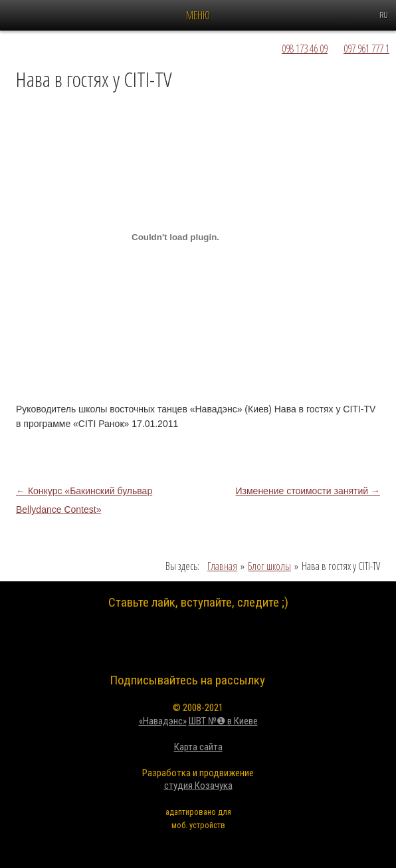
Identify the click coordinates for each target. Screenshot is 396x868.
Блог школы (269, 566)
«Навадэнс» (163, 721)
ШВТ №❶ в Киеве (223, 721)
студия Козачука (198, 786)
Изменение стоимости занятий (308, 491)
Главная (222, 566)
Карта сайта (198, 747)
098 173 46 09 (305, 48)
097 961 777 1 (366, 48)
